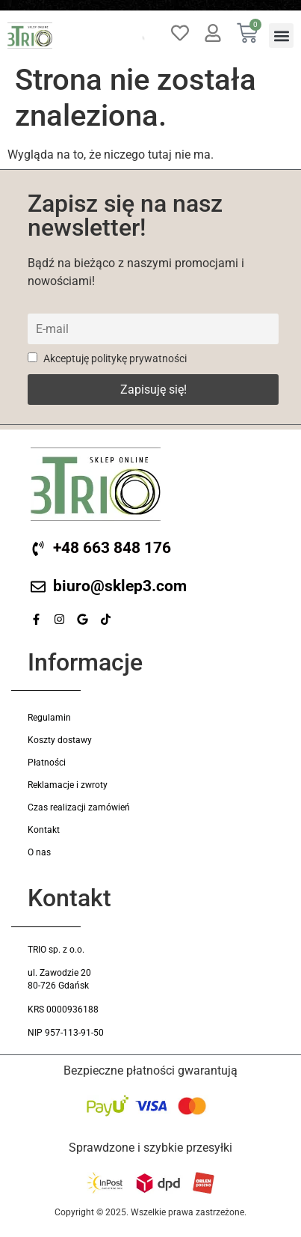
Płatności (47, 762)
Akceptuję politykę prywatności (107, 358)
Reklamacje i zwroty (68, 785)
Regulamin (49, 717)
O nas (39, 852)
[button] (281, 35)
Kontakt (44, 830)
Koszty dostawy (60, 740)
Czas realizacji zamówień (79, 807)
